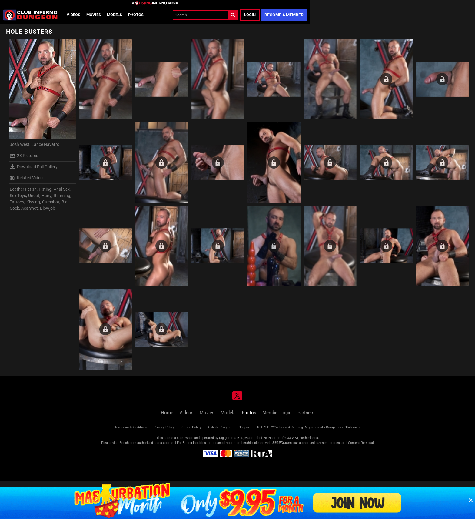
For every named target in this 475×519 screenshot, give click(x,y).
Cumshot (50, 201)
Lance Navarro (45, 144)
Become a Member (284, 14)
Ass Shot (29, 208)
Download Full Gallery (34, 166)
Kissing (33, 201)
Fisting (45, 189)
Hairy (46, 195)
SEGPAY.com (282, 443)
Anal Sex (62, 189)
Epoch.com (128, 443)
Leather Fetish (23, 189)
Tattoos (17, 201)
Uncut (33, 195)
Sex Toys (18, 195)
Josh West (19, 144)
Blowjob (47, 208)
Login (250, 14)
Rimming (62, 195)
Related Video (26, 178)
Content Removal (361, 443)
